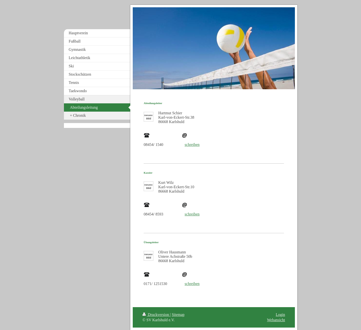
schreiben (192, 145)
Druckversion (156, 314)
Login (280, 314)
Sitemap (178, 314)
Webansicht (276, 320)
